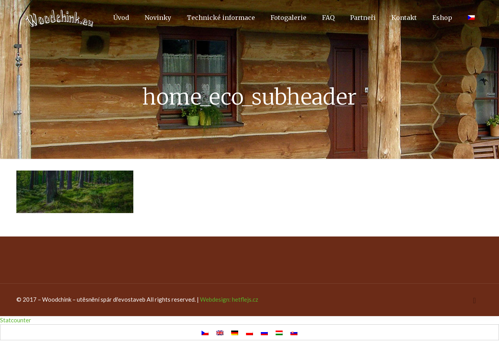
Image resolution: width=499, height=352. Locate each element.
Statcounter (15, 320)
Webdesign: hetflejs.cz (229, 299)
